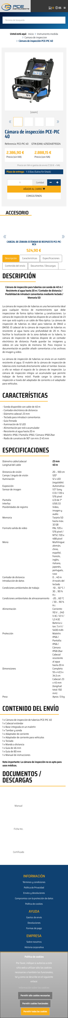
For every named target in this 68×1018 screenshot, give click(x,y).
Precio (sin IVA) (13, 157)
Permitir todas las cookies (35, 1011)
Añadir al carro (34, 189)
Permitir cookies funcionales (35, 1003)
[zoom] (34, 83)
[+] (57, 182)
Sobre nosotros (34, 942)
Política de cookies (34, 904)
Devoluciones (34, 923)
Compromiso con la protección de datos (34, 898)
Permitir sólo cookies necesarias (35, 995)
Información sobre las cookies (34, 988)
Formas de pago (34, 928)
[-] (50, 182)
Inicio (31, 34)
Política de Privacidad (34, 887)
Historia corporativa (34, 947)
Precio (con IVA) (42, 157)
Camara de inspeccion (36, 37)
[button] (10, 121)
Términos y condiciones (34, 882)
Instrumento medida (47, 34)
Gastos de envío (34, 917)
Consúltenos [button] (34, 196)
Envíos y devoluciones (34, 893)
